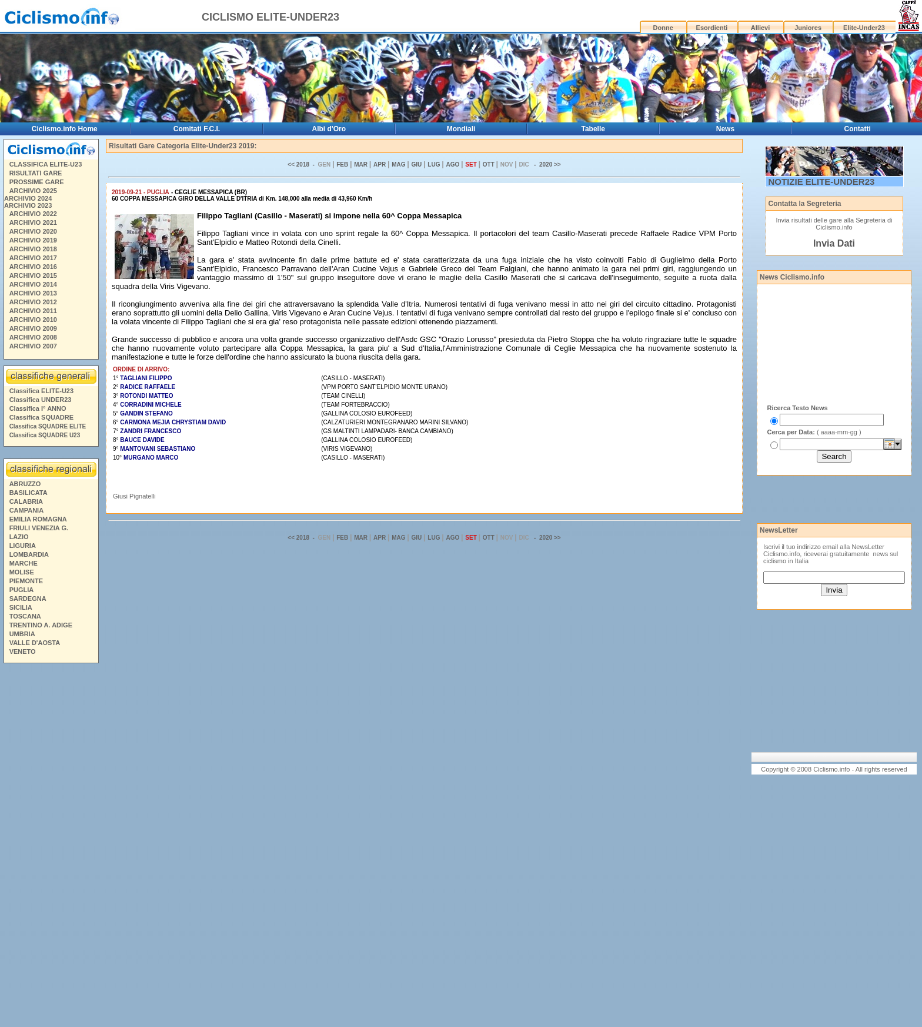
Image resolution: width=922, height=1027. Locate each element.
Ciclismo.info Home (65, 129)
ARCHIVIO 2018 (33, 248)
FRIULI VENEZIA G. (38, 527)
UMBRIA (22, 633)
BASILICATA (28, 492)
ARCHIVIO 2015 (33, 275)
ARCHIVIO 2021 (33, 222)
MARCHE (23, 563)
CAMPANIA (26, 510)
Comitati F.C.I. (196, 129)
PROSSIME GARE (36, 181)
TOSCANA (25, 616)
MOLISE (21, 572)
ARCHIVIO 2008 (33, 337)
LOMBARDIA (29, 554)
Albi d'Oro (329, 129)
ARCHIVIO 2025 (33, 190)
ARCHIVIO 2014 (33, 284)
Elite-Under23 (864, 27)
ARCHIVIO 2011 (33, 310)
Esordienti (712, 27)
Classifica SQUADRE (41, 417)
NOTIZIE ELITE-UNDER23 (822, 182)
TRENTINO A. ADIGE (40, 625)
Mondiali (461, 129)
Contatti (857, 129)
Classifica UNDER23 (40, 399)
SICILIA (20, 607)
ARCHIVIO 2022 (33, 213)
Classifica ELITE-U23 (41, 390)
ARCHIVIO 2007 (33, 346)
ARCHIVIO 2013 (33, 293)
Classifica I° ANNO (37, 408)
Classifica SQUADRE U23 (45, 435)
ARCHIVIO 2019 (33, 240)
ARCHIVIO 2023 (28, 205)
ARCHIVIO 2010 (33, 319)
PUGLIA (21, 589)
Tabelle (593, 129)
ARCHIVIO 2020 (33, 231)
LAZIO (19, 536)
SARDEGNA (27, 598)
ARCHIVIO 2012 (33, 301)
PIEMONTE (26, 580)
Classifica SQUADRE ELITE (47, 426)
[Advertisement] (51, 846)
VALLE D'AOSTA (35, 642)
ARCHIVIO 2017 (33, 257)
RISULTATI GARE (35, 173)
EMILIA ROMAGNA (38, 519)
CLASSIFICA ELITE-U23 (45, 164)
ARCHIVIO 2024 (28, 198)
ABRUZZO (25, 483)
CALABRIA (26, 501)
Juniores (807, 27)
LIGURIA (22, 545)
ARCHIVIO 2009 (33, 328)
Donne (663, 27)
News (725, 129)
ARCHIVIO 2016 (33, 266)
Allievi (760, 27)
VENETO (22, 651)
